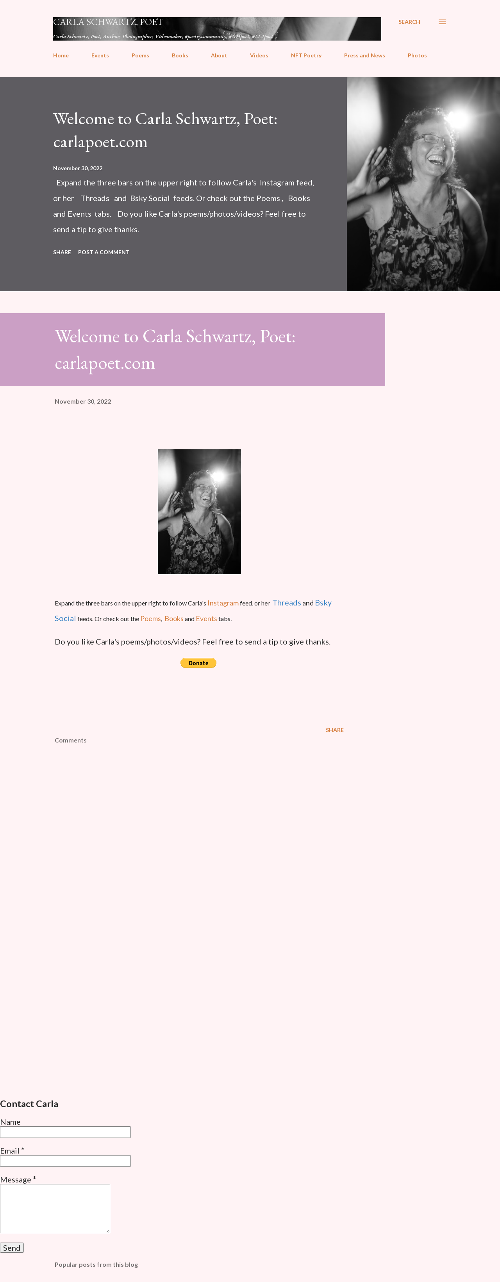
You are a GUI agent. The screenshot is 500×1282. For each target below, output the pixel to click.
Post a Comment (104, 252)
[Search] (409, 22)
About (219, 55)
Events (100, 55)
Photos (417, 55)
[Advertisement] (187, 1001)
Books (180, 55)
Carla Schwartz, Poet (108, 22)
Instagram (223, 602)
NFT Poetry (306, 55)
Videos (259, 55)
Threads (286, 602)
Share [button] (62, 252)
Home (61, 55)
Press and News (364, 55)
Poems (140, 55)
